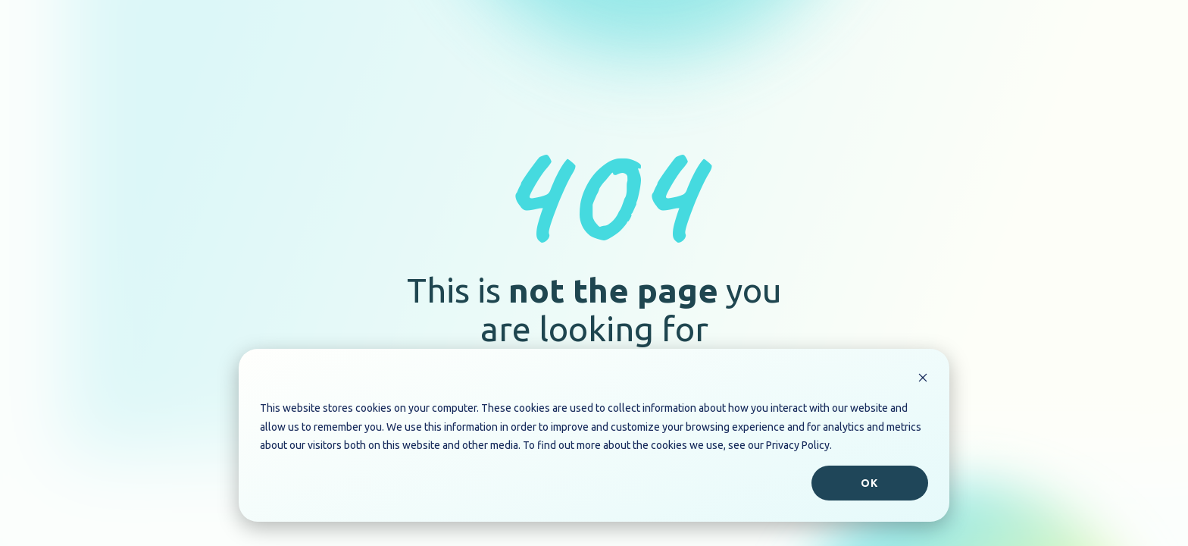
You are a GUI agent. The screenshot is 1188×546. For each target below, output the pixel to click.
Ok (869, 483)
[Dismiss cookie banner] (923, 379)
